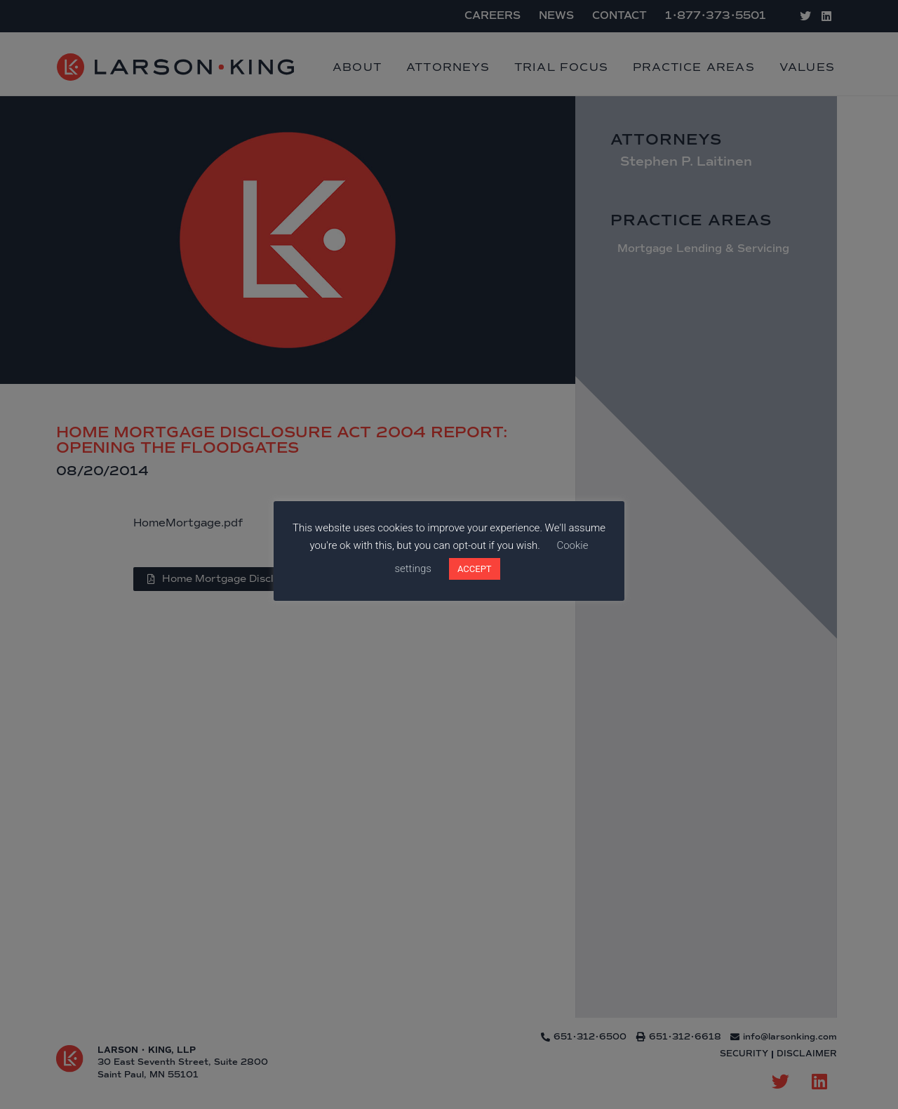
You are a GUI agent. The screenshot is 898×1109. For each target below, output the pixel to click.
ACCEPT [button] (474, 569)
